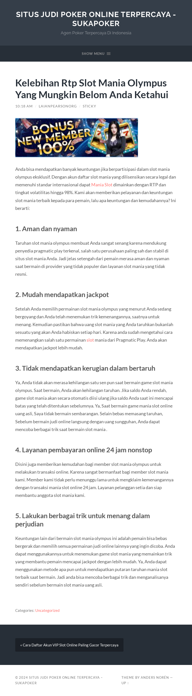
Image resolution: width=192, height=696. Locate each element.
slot (90, 340)
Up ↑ (125, 683)
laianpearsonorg (58, 106)
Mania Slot (101, 184)
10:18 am (24, 106)
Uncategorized (47, 610)
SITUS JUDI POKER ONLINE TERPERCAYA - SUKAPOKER (96, 19)
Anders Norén (155, 677)
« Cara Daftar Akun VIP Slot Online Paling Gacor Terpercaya (69, 645)
